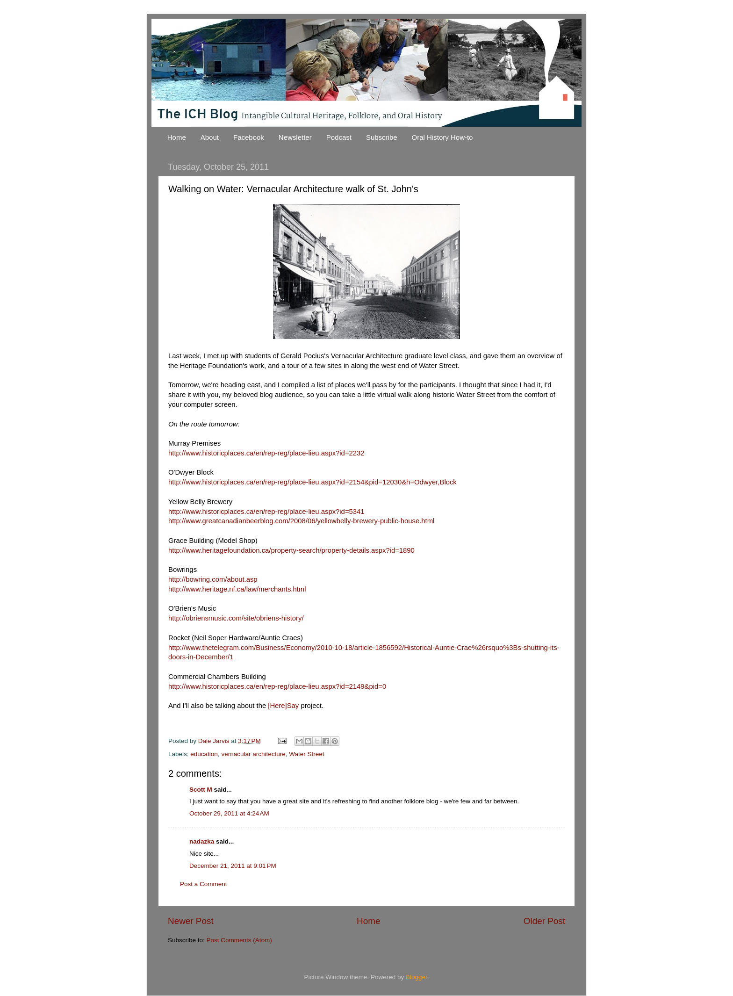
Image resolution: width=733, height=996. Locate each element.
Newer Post (191, 921)
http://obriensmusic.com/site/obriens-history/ (236, 618)
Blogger (416, 977)
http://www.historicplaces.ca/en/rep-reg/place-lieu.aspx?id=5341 (266, 511)
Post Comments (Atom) (239, 940)
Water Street (306, 754)
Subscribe (381, 137)
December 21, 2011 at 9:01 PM (232, 865)
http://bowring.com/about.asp (213, 579)
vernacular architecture (253, 754)
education (204, 754)
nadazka (201, 841)
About (210, 137)
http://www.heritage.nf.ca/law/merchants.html (237, 589)
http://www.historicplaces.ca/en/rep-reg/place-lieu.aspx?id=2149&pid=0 (277, 686)
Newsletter (295, 137)
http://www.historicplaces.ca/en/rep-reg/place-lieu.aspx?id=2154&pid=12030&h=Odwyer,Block (312, 482)
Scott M (200, 789)
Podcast (339, 137)
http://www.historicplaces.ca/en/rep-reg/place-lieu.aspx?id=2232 (266, 453)
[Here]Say (283, 705)
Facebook (248, 137)
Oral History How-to (442, 137)
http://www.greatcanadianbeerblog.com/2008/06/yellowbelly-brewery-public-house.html (301, 521)
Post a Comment (203, 884)
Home (176, 137)
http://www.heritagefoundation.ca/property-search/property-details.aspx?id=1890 (291, 550)
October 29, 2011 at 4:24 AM (229, 813)
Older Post (544, 921)
